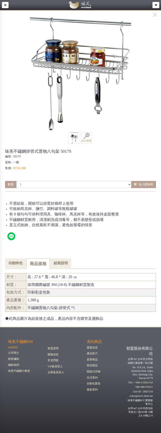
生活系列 (92, 377)
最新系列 (92, 389)
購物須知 (53, 354)
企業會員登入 (56, 372)
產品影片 (92, 353)
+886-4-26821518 (144, 382)
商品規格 (38, 263)
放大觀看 (87, 137)
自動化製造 (93, 383)
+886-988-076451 (144, 386)
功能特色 (15, 263)
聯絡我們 (13, 365)
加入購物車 (143, 184)
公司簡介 (13, 352)
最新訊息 (92, 347)
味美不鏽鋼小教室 (19, 370)
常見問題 (53, 360)
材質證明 (53, 348)
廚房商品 (92, 359)
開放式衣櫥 (93, 371)
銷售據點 (13, 358)
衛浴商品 (92, 365)
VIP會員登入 (55, 366)
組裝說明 (61, 263)
